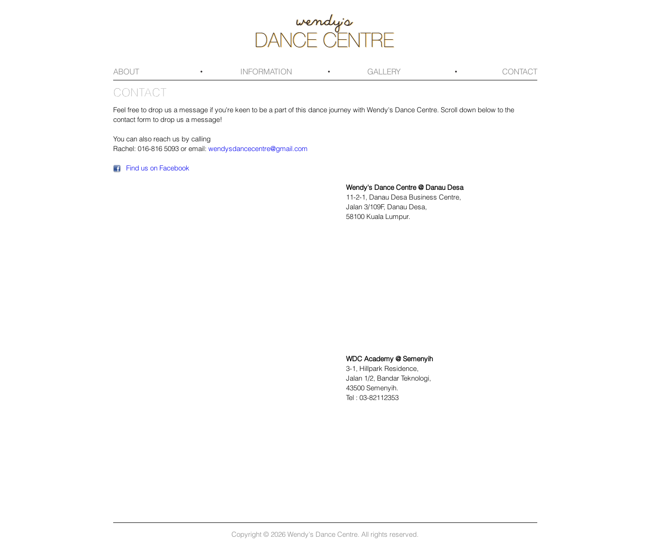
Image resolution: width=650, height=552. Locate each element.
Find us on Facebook (157, 168)
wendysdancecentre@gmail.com (258, 148)
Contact (519, 71)
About (126, 71)
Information (266, 71)
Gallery (384, 71)
